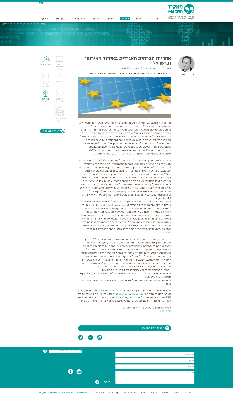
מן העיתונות (61, 18)
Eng (41, 3)
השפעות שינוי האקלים (59, 119)
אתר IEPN (165, 311)
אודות (139, 18)
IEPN (96, 18)
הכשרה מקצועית (59, 100)
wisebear (53, 392)
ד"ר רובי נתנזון (186, 74)
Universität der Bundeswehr (130, 294)
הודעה (155, 377)
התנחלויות (59, 82)
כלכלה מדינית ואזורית (45, 84)
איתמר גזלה (145, 68)
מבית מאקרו (80, 18)
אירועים (110, 18)
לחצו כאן (126, 307)
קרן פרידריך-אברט (101, 290)
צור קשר (43, 18)
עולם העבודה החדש (59, 66)
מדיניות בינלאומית (45, 100)
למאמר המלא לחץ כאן (153, 328)
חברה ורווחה (46, 64)
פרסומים (124, 18)
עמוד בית (154, 18)
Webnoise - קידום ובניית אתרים (73, 392)
